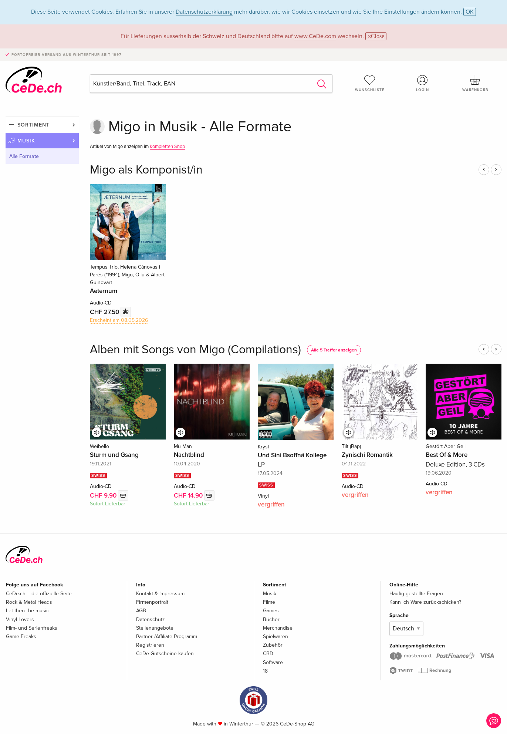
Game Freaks (21, 636)
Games (271, 610)
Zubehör (273, 645)
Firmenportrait (152, 602)
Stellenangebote (154, 628)
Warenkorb (475, 83)
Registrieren (150, 645)
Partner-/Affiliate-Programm (166, 636)
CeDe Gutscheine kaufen (165, 653)
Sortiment (33, 125)
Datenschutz (150, 619)
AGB (141, 610)
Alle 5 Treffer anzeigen (334, 350)
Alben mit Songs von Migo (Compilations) (195, 350)
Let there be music (27, 610)
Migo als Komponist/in (146, 170)
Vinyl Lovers (20, 619)
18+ (266, 671)
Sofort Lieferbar (107, 504)
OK (470, 12)
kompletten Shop (167, 146)
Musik (26, 141)
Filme (269, 602)
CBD (268, 653)
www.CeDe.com (315, 36)
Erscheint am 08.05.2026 (119, 320)
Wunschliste (370, 83)
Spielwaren (275, 636)
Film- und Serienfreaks (31, 628)
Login (422, 83)
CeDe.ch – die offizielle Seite (39, 593)
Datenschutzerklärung (204, 12)
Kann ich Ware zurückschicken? (425, 602)
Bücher (271, 619)
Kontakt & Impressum (160, 593)
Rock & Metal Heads (29, 602)
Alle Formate (24, 156)
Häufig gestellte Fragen (416, 593)
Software (273, 662)
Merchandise (278, 628)
